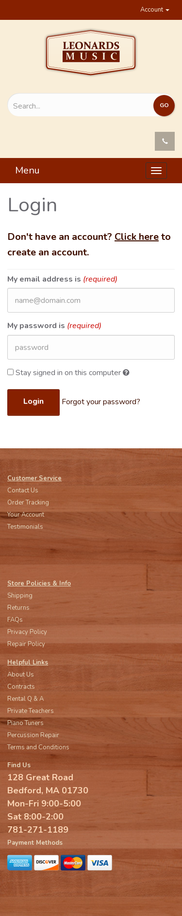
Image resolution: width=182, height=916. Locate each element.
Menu (27, 170)
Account (154, 9)
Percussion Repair (33, 735)
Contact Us (22, 490)
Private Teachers (30, 711)
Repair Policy (26, 644)
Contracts (21, 686)
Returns (18, 607)
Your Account (25, 514)
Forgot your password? (101, 401)
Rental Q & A (25, 699)
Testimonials (25, 526)
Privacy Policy (27, 632)
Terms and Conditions (38, 747)
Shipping (20, 595)
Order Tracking (28, 502)
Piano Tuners (25, 723)
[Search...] (66, 106)
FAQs (15, 620)
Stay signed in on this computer (68, 372)
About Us (20, 674)
